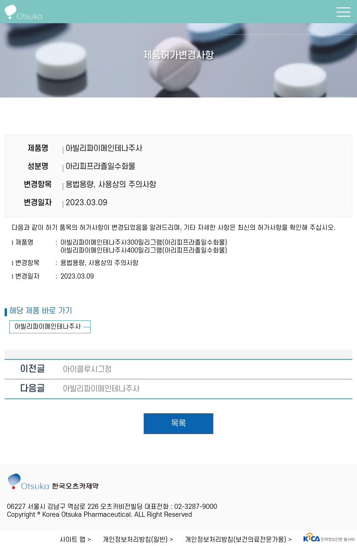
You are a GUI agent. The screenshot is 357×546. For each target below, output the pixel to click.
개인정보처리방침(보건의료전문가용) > (238, 539)
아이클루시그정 (87, 369)
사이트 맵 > (75, 539)
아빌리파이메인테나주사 (47, 326)
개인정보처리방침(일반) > (138, 539)
